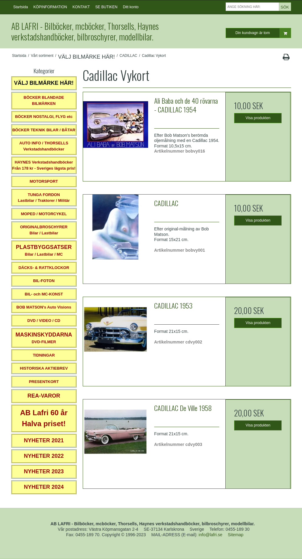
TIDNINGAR (44, 355)
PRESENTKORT (44, 381)
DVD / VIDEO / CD (43, 320)
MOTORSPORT (44, 181)
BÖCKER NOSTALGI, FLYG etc (43, 116)
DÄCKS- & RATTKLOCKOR (44, 267)
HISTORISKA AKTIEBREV (44, 368)
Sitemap (235, 534)
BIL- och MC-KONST (44, 294)
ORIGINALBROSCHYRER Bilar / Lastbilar (44, 230)
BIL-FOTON (44, 280)
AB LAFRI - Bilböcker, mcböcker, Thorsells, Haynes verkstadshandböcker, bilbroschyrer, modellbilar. (85, 31)
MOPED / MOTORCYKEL (44, 214)
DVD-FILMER (44, 338)
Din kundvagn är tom (262, 33)
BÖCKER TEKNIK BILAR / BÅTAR (43, 130)
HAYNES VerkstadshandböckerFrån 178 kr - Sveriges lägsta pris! (43, 165)
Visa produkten (258, 118)
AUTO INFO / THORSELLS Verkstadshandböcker (43, 146)
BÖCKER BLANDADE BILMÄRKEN (44, 100)
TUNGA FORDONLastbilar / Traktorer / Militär (44, 197)
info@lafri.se (210, 534)
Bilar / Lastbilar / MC (44, 250)
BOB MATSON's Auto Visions (43, 307)
